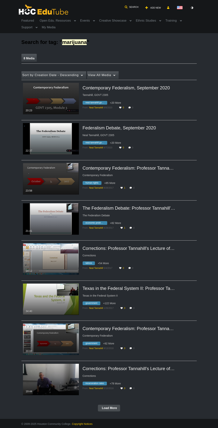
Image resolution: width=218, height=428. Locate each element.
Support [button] (27, 27)
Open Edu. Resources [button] (55, 20)
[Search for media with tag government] (93, 303)
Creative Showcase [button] (112, 20)
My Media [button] (49, 27)
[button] (131, 7)
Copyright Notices (82, 423)
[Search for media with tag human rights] (93, 183)
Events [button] (85, 20)
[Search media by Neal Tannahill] (96, 107)
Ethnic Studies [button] (146, 20)
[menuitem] (30, 20)
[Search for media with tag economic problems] (96, 223)
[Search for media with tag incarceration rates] (96, 384)
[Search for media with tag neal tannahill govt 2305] (96, 103)
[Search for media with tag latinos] (90, 263)
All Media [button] (99, 75)
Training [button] (171, 20)
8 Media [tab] (29, 58)
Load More (109, 408)
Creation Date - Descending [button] (50, 75)
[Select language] (180, 7)
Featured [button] (27, 20)
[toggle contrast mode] (192, 7)
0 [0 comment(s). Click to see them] (133, 107)
